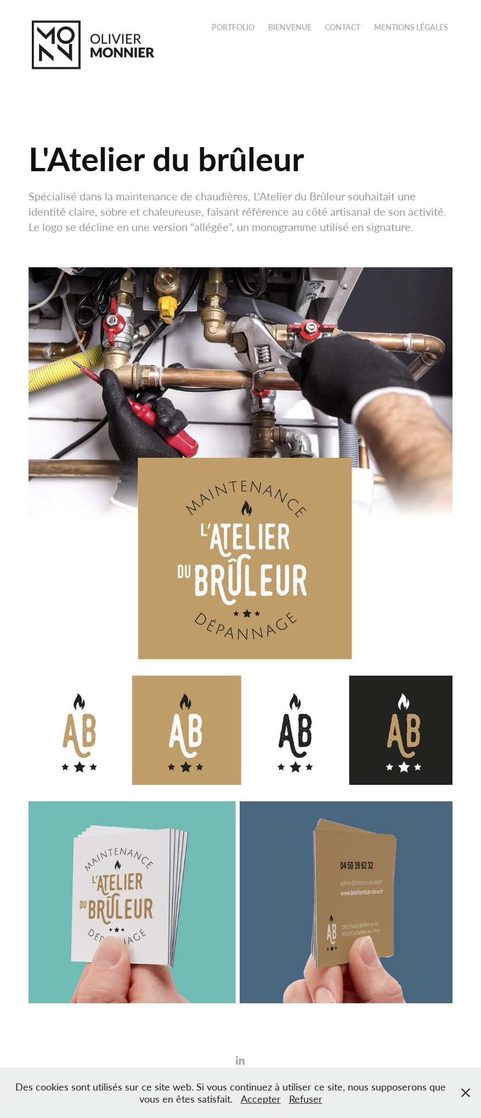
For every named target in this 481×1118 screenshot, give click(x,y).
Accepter (261, 1098)
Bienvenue (290, 27)
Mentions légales (411, 27)
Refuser (305, 1098)
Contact (342, 27)
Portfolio (233, 27)
